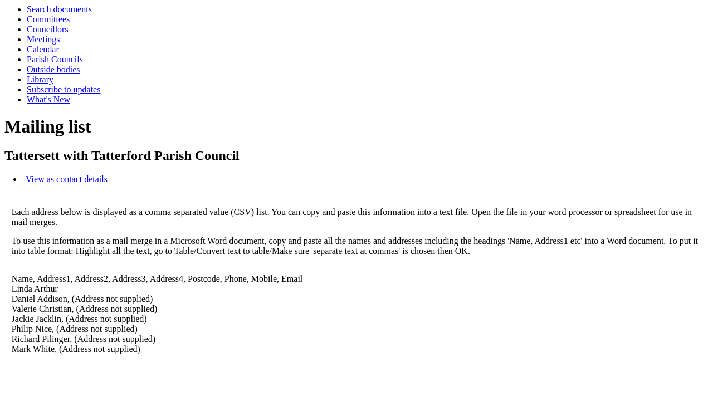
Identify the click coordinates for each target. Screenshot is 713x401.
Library (40, 79)
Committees (48, 19)
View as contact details (67, 179)
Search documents (59, 9)
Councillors (48, 29)
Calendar (43, 49)
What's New (48, 99)
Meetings (43, 39)
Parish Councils (55, 59)
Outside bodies (53, 69)
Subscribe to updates (63, 89)
